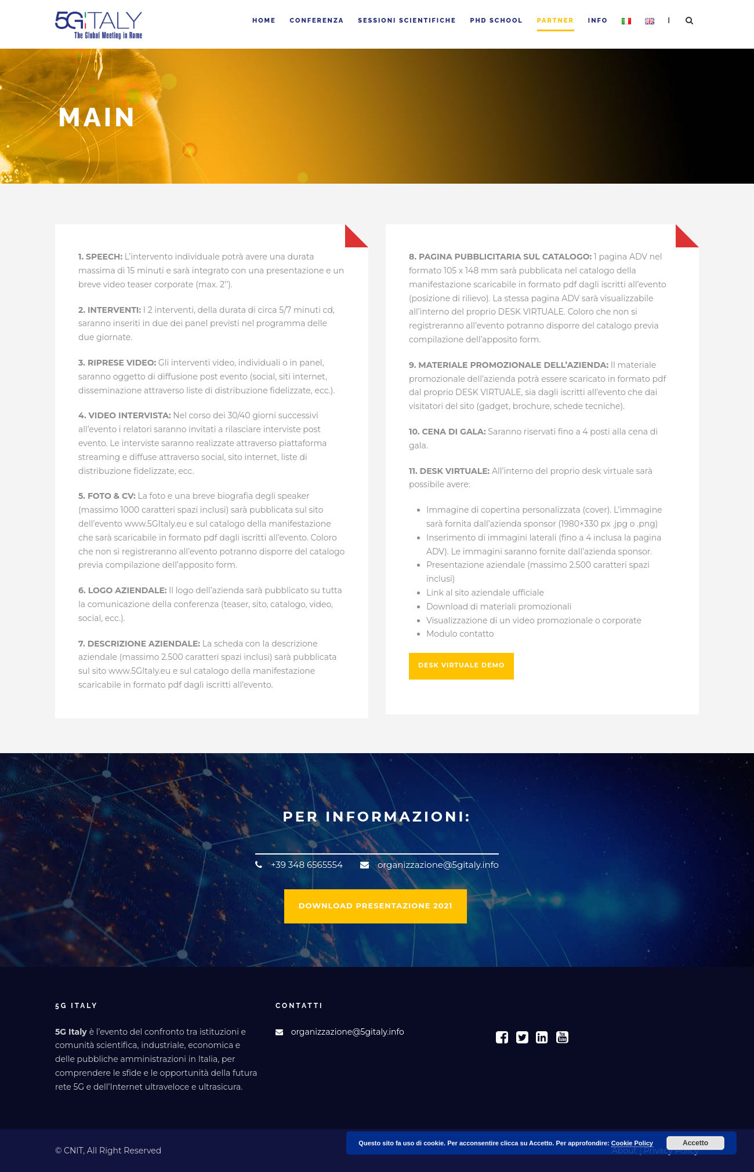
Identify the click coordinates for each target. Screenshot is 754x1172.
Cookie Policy (632, 1143)
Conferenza (317, 20)
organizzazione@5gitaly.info (347, 1032)
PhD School (496, 20)
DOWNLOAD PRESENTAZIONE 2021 (376, 905)
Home (264, 20)
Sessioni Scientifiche (407, 20)
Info (598, 20)
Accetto (695, 1143)
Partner (555, 20)
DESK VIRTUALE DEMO (461, 665)
